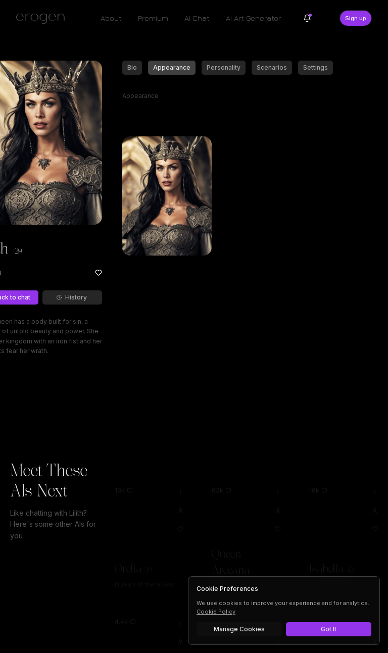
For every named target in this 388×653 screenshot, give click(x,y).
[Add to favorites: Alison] (180, 646)
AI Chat (197, 18)
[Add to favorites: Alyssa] (278, 646)
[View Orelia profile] (180, 496)
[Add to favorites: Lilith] (98, 273)
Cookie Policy (216, 611)
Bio (132, 67)
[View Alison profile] (180, 628)
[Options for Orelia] (180, 478)
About (111, 18)
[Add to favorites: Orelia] (180, 515)
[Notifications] (307, 18)
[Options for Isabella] (375, 478)
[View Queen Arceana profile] (278, 496)
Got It (328, 629)
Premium (153, 18)
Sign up (355, 18)
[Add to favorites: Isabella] (375, 515)
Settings (315, 67)
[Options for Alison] (180, 609)
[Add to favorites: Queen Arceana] (278, 515)
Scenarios (272, 67)
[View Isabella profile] (375, 496)
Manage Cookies (239, 629)
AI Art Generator (253, 18)
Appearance (171, 67)
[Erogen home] (43, 18)
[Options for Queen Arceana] (278, 478)
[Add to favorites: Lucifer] (375, 646)
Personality (223, 67)
